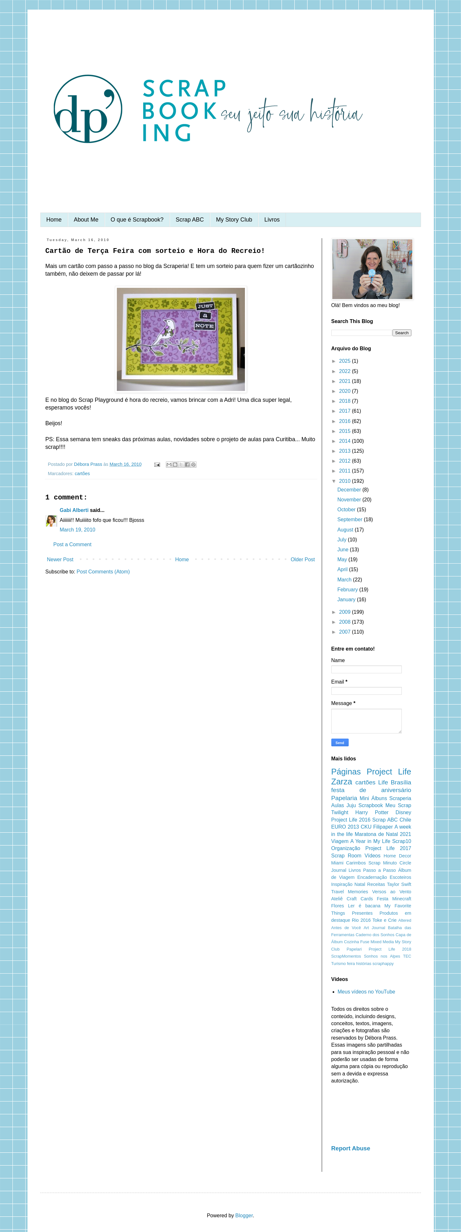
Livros (272, 219)
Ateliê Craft (344, 898)
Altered (404, 920)
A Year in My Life (370, 841)
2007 (345, 632)
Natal (359, 884)
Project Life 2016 (351, 820)
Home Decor (397, 855)
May (343, 559)
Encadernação (372, 877)
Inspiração (341, 884)
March (345, 579)
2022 (345, 371)
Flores (337, 905)
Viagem (340, 841)
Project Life (389, 771)
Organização (345, 848)
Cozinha (351, 941)
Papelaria (344, 798)
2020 (345, 391)
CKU (366, 827)
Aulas (337, 805)
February (348, 589)
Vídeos (373, 855)
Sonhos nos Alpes (382, 956)
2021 (345, 381)
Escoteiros (400, 877)
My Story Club (234, 219)
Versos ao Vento (391, 891)
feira (351, 963)
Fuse (364, 941)
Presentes (362, 913)
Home (54, 219)
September (350, 519)
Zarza (341, 781)
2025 (345, 361)
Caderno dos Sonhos (375, 934)
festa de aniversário (371, 790)
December (349, 489)
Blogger (244, 1215)
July (342, 539)
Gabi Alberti (74, 510)
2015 (345, 431)
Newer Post (60, 559)
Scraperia (400, 798)
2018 (345, 401)
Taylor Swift (399, 884)
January (347, 599)
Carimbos (356, 862)
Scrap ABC (190, 219)
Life (383, 782)
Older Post (303, 559)
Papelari (354, 949)
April (343, 569)
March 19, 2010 (77, 529)
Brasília (401, 782)
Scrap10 (401, 841)
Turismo (338, 963)
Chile (405, 820)
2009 (345, 612)
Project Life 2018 (390, 949)
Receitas (376, 884)
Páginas (346, 771)
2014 (345, 441)
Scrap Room (346, 855)
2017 (345, 411)
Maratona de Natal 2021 (383, 834)
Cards (366, 898)
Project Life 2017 (388, 848)
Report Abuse (350, 1148)
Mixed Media (382, 941)
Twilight (339, 812)
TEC (407, 956)
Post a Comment (72, 544)
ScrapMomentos (346, 956)
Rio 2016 (361, 920)
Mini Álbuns (373, 798)
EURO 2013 (345, 827)
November (349, 499)
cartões (82, 473)
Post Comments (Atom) (103, 571)
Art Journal (374, 927)
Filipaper (383, 827)
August (346, 529)
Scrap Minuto (382, 862)
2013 (345, 451)
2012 (345, 461)
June (343, 549)
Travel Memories (349, 891)
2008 (345, 622)
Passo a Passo (379, 870)
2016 (345, 421)
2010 (345, 481)
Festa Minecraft (394, 898)
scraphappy (383, 963)
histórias (363, 963)
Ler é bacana (364, 905)
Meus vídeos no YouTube (366, 991)
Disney (403, 812)
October (347, 509)
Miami (337, 862)
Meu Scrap (398, 805)
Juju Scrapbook (364, 805)
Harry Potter (372, 812)
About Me (86, 219)
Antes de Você (346, 927)
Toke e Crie (384, 920)
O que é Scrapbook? (137, 219)
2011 (345, 471)
